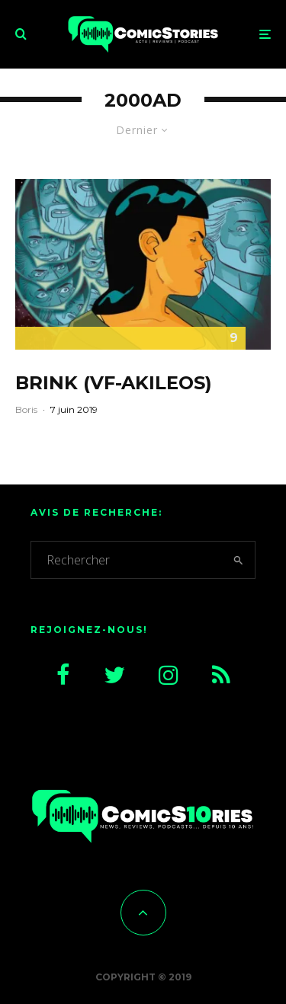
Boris (26, 409)
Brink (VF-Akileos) (113, 383)
